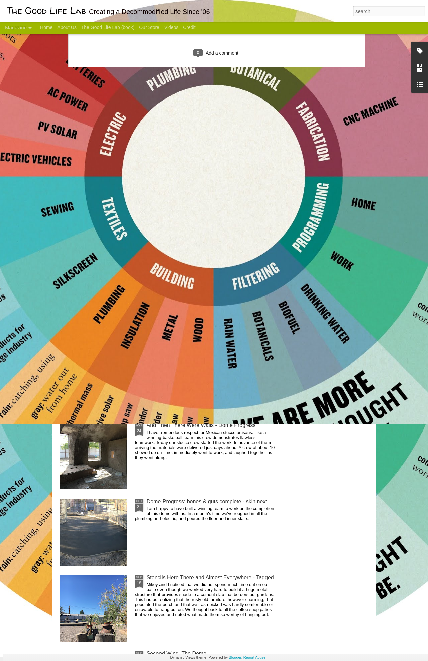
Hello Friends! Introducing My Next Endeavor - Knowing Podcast (96, 272)
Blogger (235, 657)
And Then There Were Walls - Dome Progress (201, 425)
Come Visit (321, 263)
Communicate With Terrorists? (173, 266)
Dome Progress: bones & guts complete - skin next (207, 501)
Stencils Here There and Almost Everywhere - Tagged (210, 577)
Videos (171, 27)
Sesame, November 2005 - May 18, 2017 (254, 266)
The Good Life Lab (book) (108, 27)
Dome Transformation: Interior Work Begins (198, 320)
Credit (189, 27)
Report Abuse (254, 657)
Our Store (149, 27)
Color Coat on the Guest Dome (108, 396)
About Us (67, 27)
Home (46, 27)
